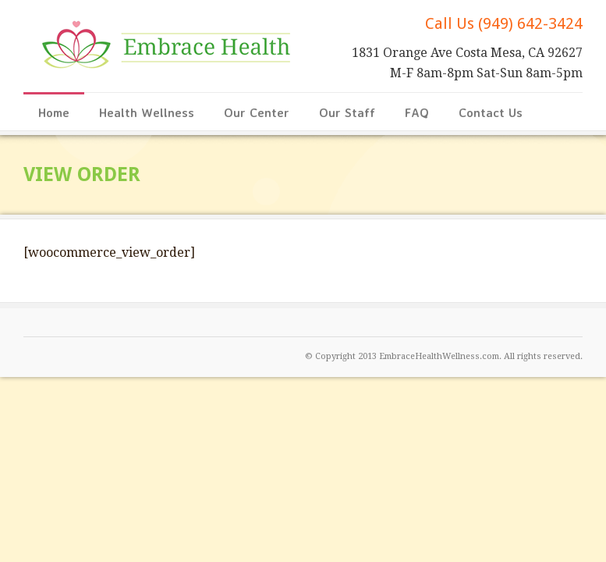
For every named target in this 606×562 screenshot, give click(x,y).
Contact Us (491, 112)
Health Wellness (146, 112)
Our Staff (347, 112)
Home (53, 112)
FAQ (417, 112)
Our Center (256, 112)
